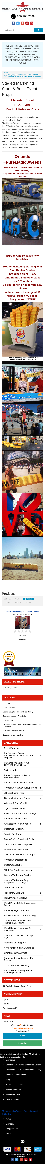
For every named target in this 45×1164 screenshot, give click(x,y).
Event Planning (11, 748)
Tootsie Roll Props (13, 834)
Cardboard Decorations (15, 860)
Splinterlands (10, 770)
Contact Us (7, 703)
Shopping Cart (12, 1129)
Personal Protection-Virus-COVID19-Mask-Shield (17, 764)
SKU (17, 599)
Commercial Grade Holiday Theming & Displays (17, 921)
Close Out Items (9, 708)
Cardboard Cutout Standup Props (20, 788)
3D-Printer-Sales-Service (16, 849)
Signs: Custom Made (14, 808)
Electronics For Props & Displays (20, 813)
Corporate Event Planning (16, 965)
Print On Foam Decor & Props (18, 782)
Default (18, 603)
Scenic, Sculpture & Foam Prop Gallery (18, 712)
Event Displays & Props (15, 953)
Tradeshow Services (14, 887)
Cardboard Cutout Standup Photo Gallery (23, 1070)
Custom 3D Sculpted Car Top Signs (18, 936)
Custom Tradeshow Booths (17, 875)
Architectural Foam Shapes (17, 824)
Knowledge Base (13, 1094)
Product (28, 599)
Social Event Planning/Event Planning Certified (18, 971)
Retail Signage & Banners (16, 910)
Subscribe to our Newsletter (13, 735)
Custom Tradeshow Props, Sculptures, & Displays (17, 881)
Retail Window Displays (15, 898)
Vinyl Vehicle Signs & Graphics (19, 948)
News (8, 1119)
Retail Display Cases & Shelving (20, 915)
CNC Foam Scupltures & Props (19, 854)
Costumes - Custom (14, 829)
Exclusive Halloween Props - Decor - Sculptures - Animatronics (22, 725)
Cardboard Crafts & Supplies (18, 844)
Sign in (5, 1000)
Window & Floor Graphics (16, 803)
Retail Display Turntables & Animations (17, 929)
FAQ (8, 1080)
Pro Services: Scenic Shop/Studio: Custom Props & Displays (21, 75)
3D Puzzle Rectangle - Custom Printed (22, 612)
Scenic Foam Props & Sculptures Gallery (23, 1065)
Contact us (10, 1060)
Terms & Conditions (14, 1085)
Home (6, 73)
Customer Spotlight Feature (13, 731)
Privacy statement (13, 1089)
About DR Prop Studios (16, 1075)
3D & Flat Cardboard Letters (18, 870)
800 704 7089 (22, 16)
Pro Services (8, 720)
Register (6, 1004)
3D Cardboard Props (14, 793)
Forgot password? (10, 1008)
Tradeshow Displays (14, 893)
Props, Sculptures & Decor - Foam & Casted (17, 776)
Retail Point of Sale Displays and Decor (20, 904)
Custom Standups (13, 865)
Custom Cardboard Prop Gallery (15, 716)
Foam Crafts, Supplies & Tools (19, 839)
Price (8, 603)
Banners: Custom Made (15, 818)
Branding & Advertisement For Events (18, 959)
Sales (28, 603)
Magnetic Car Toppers (15, 942)
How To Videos (12, 1099)
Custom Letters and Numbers (18, 798)
